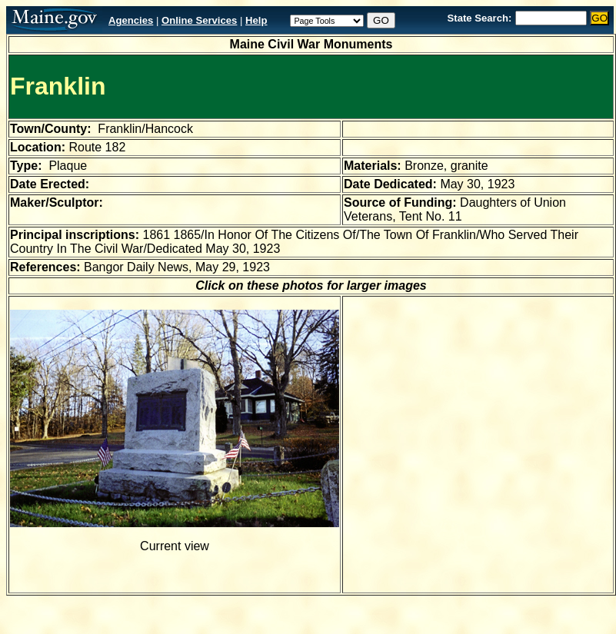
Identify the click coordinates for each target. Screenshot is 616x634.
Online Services (199, 20)
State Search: (480, 18)
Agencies (130, 20)
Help (256, 20)
